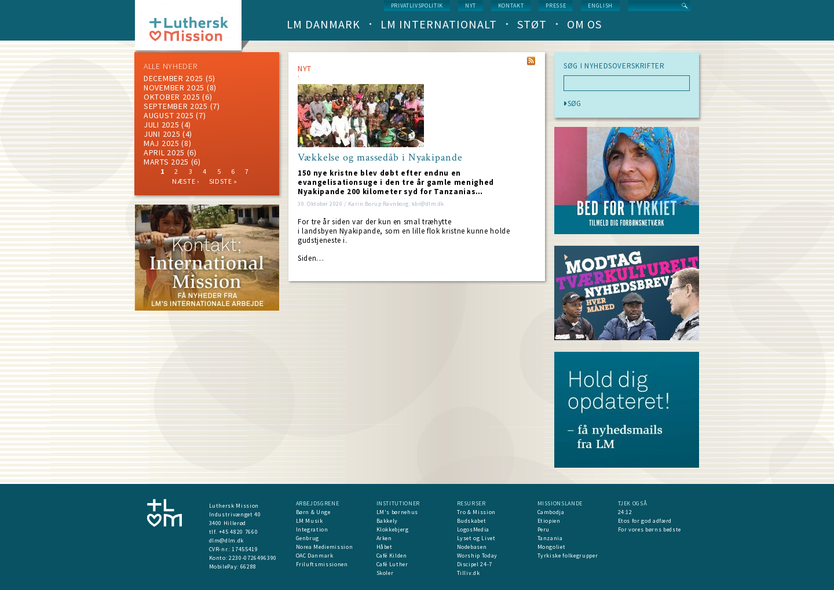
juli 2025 (161, 124)
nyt (470, 5)
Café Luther (392, 564)
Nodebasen (472, 547)
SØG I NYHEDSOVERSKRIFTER (614, 66)
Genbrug (308, 538)
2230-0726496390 (253, 558)
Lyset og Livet (476, 538)
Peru (543, 529)
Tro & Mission (476, 512)
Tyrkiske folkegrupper (567, 555)
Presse (556, 5)
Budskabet (472, 521)
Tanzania (550, 538)
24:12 (625, 512)
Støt (532, 24)
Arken (384, 538)
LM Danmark (323, 24)
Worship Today (477, 555)
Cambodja (551, 512)
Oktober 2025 (172, 97)
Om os (584, 24)
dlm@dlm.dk (226, 540)
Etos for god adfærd (645, 521)
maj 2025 (162, 143)
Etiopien (549, 521)
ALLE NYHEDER (170, 66)
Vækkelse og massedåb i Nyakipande (380, 157)
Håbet (384, 547)
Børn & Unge (313, 512)
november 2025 (174, 87)
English (600, 5)
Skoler (385, 573)
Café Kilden (391, 555)
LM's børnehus (397, 512)
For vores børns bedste (649, 529)
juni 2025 (162, 134)
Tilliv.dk (468, 573)
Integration (312, 529)
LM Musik (309, 521)
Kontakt (511, 5)
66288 (248, 566)
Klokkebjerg (392, 529)
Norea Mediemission (324, 547)
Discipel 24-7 (474, 564)
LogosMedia (473, 529)
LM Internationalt (439, 24)
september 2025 (176, 106)
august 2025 (169, 115)
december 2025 (173, 78)
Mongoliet (551, 547)
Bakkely (387, 521)
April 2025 (164, 152)
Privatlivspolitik (417, 5)
